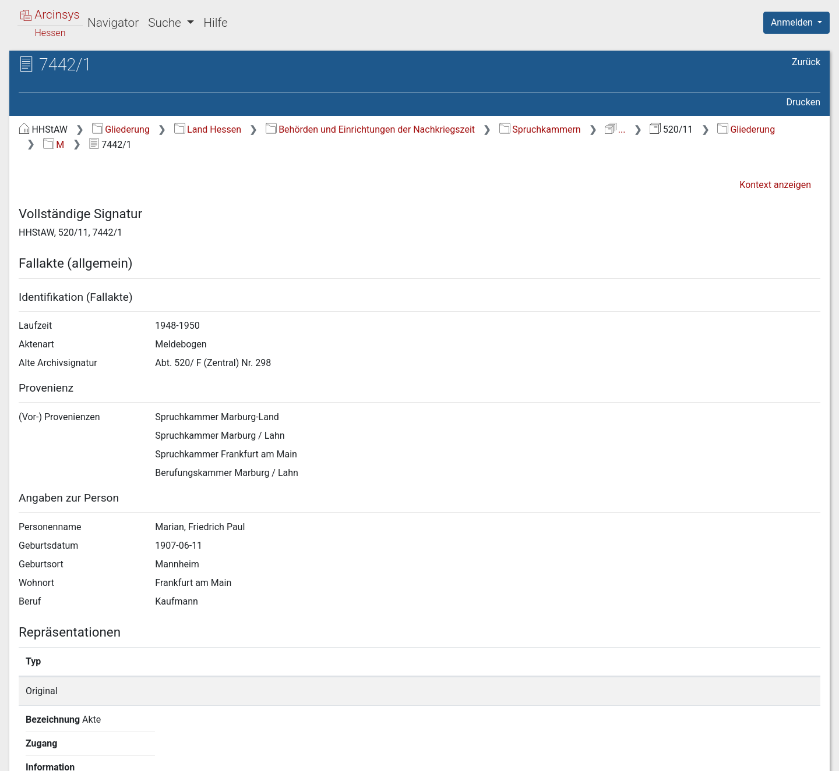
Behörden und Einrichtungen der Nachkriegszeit (370, 129)
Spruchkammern (540, 129)
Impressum (800, 755)
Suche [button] (166, 23)
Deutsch (70, 746)
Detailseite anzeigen (625, 691)
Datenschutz (625, 755)
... (615, 129)
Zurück (806, 61)
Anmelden (793, 22)
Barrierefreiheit (714, 755)
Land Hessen (207, 129)
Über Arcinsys (538, 755)
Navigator (113, 23)
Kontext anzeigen (775, 184)
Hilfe (215, 23)
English (27, 746)
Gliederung (121, 129)
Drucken (803, 102)
